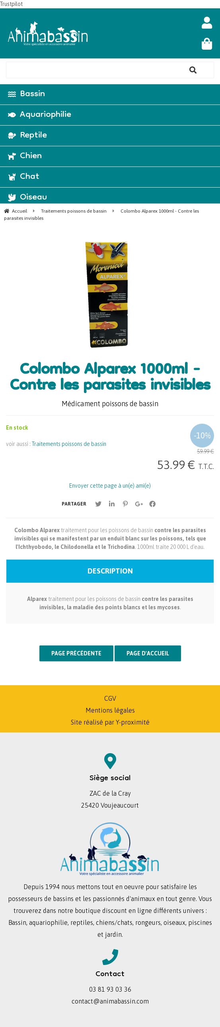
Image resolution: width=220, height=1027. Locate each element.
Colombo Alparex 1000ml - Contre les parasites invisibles (110, 379)
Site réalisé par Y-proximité (110, 722)
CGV (110, 698)
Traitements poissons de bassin (69, 444)
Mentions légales (110, 710)
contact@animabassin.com (110, 1001)
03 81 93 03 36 (110, 989)
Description (110, 571)
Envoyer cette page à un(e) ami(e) (110, 485)
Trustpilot (11, 4)
